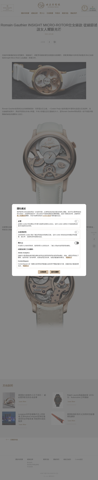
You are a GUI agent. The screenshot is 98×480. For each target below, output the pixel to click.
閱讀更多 (69, 257)
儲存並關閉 (55, 272)
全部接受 (43, 272)
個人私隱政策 (21, 215)
